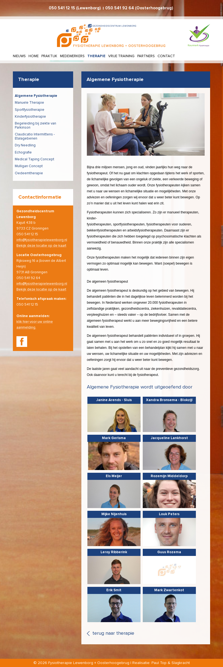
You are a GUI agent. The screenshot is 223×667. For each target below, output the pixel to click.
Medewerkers (72, 56)
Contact (166, 56)
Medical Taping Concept (34, 159)
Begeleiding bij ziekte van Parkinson (35, 125)
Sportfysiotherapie (29, 110)
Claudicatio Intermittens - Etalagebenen (35, 136)
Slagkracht (180, 663)
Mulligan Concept (29, 166)
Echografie (23, 152)
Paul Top (159, 663)
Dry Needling (25, 145)
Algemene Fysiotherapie (36, 96)
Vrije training (121, 56)
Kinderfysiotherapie (30, 116)
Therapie (96, 56)
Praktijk (49, 56)
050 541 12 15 (62, 8)
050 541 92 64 (119, 8)
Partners (146, 56)
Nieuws (19, 56)
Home (33, 56)
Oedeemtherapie (29, 173)
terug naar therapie (113, 633)
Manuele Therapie (29, 103)
